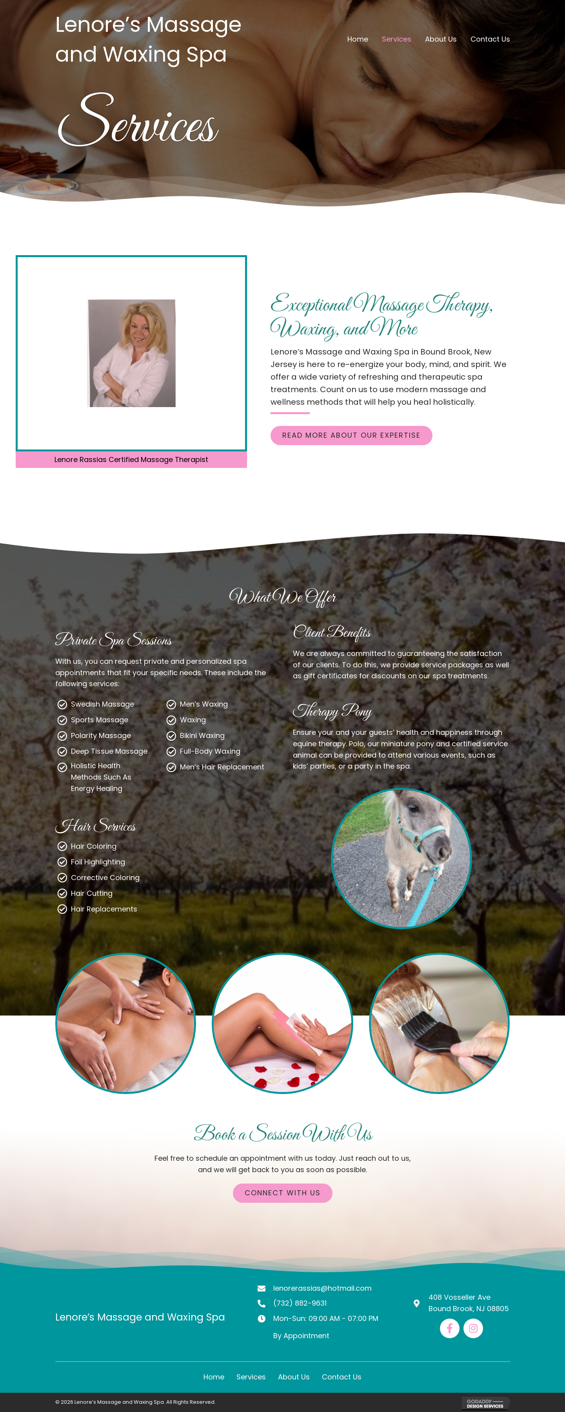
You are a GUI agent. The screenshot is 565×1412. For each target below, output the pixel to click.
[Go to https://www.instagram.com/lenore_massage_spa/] (473, 1328)
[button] (351, 435)
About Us (294, 1377)
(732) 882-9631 (300, 1303)
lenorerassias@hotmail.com (322, 1288)
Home (213, 1377)
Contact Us (342, 1377)
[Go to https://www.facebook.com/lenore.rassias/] (450, 1328)
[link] (358, 39)
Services (251, 1377)
